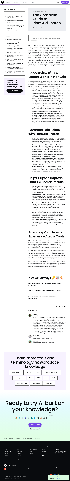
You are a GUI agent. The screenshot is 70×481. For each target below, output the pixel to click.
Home (5, 438)
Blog (18, 459)
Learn (18, 449)
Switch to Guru (45, 459)
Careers (44, 449)
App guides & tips (17, 438)
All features (6, 455)
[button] (9, 2)
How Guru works (7, 451)
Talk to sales (65, 2)
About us (44, 451)
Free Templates (45, 461)
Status (31, 451)
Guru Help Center (33, 449)
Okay (66, 477)
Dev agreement (17, 476)
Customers (19, 451)
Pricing (32, 2)
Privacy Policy (57, 478)
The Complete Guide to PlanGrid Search (31, 438)
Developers (19, 455)
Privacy (24, 476)
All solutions (6, 457)
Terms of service (8, 476)
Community (19, 457)
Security (31, 453)
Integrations (6, 453)
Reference (10, 438)
